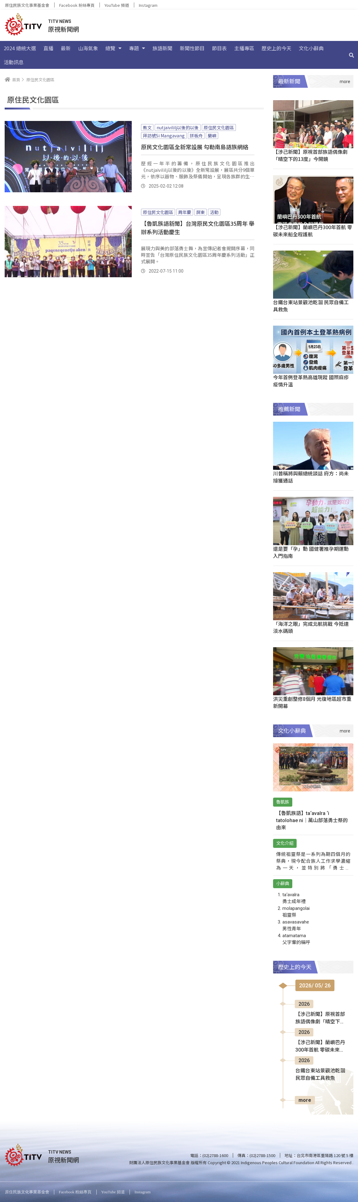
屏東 (200, 212)
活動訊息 (14, 62)
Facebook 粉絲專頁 (77, 5)
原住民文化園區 (219, 127)
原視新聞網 (63, 28)
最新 (66, 48)
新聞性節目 (192, 48)
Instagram (148, 5)
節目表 (219, 48)
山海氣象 (88, 48)
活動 (214, 212)
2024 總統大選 (20, 48)
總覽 (113, 48)
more (304, 1100)
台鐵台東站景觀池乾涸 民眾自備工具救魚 (311, 305)
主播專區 (244, 48)
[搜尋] (351, 54)
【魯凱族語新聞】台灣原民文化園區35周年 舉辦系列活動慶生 (197, 227)
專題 (137, 48)
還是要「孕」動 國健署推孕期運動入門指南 (311, 552)
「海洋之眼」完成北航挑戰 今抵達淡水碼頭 (311, 627)
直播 (48, 48)
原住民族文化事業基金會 (27, 5)
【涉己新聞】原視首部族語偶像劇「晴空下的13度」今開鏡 (310, 155)
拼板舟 (196, 135)
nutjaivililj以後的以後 (178, 127)
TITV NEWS (59, 21)
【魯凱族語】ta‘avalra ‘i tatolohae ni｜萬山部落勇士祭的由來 (312, 820)
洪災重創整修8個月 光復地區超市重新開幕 (312, 702)
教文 (147, 127)
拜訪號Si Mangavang (164, 135)
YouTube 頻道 (116, 5)
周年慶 (184, 212)
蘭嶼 (212, 135)
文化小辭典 (311, 48)
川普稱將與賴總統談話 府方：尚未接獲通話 (311, 477)
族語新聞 (162, 48)
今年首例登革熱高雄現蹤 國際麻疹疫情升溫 (311, 380)
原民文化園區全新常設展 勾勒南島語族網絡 (194, 147)
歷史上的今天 (276, 48)
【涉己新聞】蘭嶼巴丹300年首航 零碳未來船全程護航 (312, 230)
